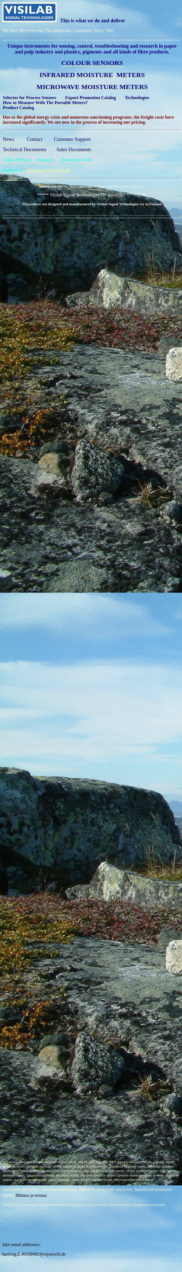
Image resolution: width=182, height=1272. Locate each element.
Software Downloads (49, 170)
